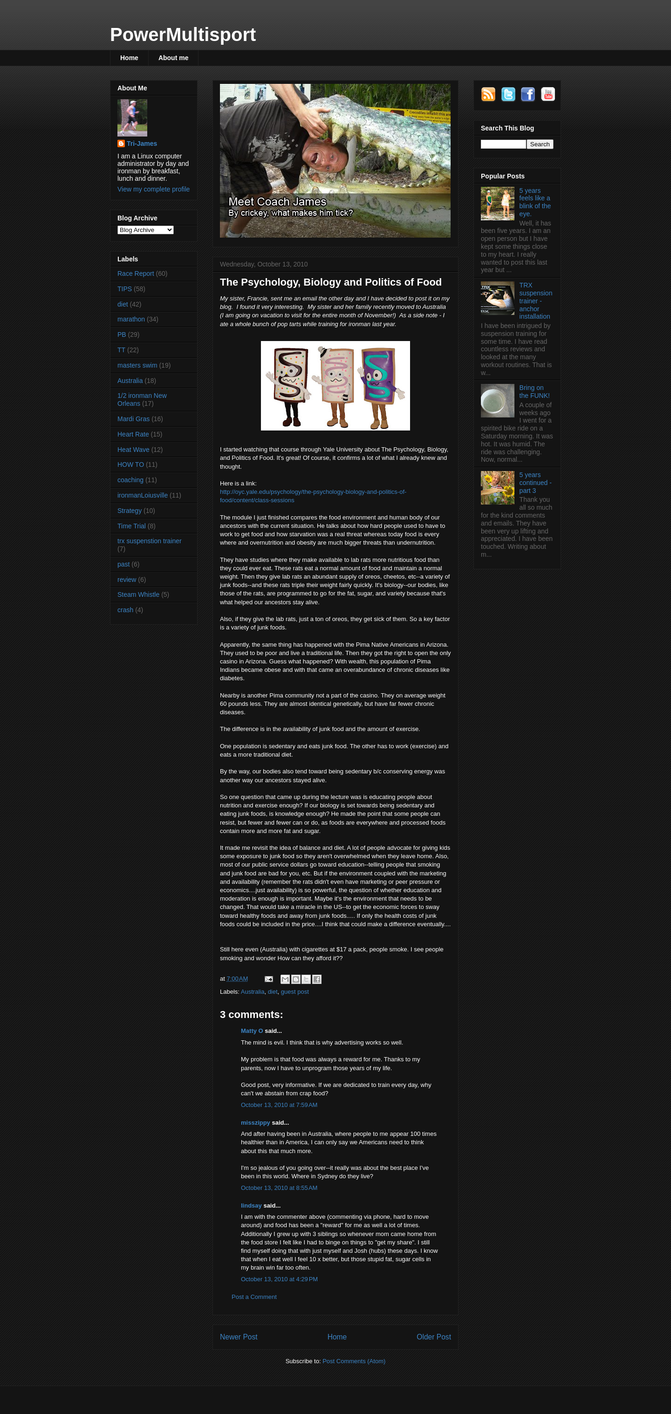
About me (173, 57)
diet (273, 991)
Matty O (252, 1030)
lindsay (251, 1205)
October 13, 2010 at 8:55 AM (279, 1187)
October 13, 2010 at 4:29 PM (279, 1279)
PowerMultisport (183, 34)
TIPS (124, 289)
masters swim (137, 365)
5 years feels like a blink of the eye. (535, 202)
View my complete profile (153, 189)
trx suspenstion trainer (149, 541)
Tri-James (142, 143)
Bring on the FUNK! (535, 391)
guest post (295, 991)
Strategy (129, 510)
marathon (131, 319)
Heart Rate (133, 434)
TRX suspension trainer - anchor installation (536, 300)
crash (125, 610)
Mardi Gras (133, 419)
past (123, 564)
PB (121, 334)
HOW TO (130, 464)
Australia (253, 991)
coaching (130, 480)
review (126, 579)
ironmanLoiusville (142, 495)
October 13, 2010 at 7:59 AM (279, 1104)
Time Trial (131, 526)
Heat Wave (133, 449)
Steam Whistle (138, 594)
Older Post (434, 1337)
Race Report (135, 273)
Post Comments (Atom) (353, 1361)
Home (129, 57)
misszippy (255, 1122)
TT (121, 350)
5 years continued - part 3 (536, 482)
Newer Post (239, 1337)
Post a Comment (254, 1296)
